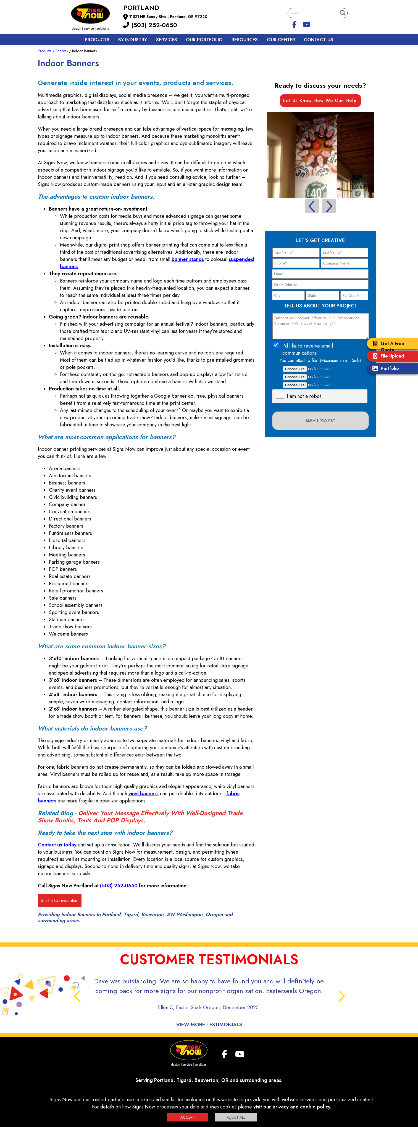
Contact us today (58, 844)
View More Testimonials (209, 1024)
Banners (62, 51)
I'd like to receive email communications (307, 349)
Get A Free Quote (387, 346)
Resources (245, 40)
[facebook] (294, 23)
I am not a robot (304, 396)
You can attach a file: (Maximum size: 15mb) (320, 360)
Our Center (281, 40)
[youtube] (306, 23)
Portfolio (384, 369)
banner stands (188, 259)
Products (97, 40)
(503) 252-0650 (150, 24)
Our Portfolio (204, 40)
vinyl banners (143, 793)
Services (166, 40)
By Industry (132, 40)
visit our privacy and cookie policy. (292, 1106)
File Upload (387, 356)
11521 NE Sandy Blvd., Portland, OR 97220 (168, 16)
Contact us (318, 40)
